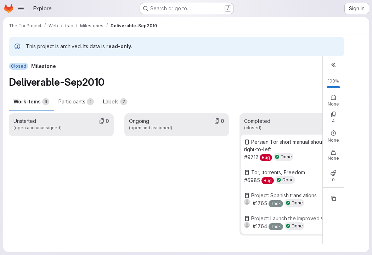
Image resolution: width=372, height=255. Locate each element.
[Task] (276, 203)
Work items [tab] (31, 101)
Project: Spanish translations (284, 195)
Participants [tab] (76, 101)
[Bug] (266, 157)
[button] (333, 64)
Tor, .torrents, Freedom (278, 172)
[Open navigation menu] (21, 8)
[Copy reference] (333, 198)
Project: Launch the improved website (295, 218)
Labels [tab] (115, 101)
